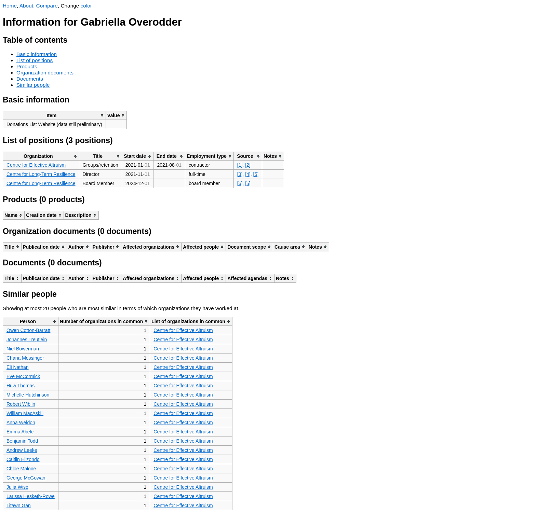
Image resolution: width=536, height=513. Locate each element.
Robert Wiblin (20, 404)
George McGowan (25, 478)
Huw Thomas (20, 385)
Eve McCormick (23, 376)
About (26, 6)
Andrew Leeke (21, 450)
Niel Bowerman (22, 348)
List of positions (34, 60)
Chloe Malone (21, 468)
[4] (248, 174)
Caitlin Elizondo (23, 459)
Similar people (33, 85)
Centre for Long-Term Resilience (41, 174)
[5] (256, 174)
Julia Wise (17, 487)
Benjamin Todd (22, 441)
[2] (248, 165)
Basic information (36, 54)
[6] (240, 183)
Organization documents (44, 72)
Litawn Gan (18, 505)
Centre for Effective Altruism (36, 165)
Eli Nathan (17, 367)
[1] (240, 165)
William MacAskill (24, 413)
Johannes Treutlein (26, 339)
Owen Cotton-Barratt (28, 330)
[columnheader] (54, 115)
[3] (240, 174)
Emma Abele (20, 431)
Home (10, 6)
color (86, 6)
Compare (47, 6)
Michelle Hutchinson (27, 395)
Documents (29, 79)
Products (26, 66)
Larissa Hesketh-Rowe (30, 496)
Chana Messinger (25, 358)
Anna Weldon (20, 422)
